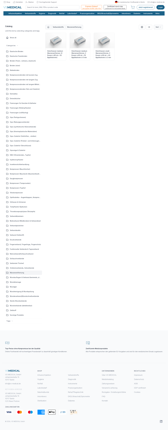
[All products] (48, 27)
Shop (6, 2)
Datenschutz (139, 379)
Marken (29, 2)
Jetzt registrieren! (146, 7)
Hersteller (18, 2)
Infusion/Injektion (15, 13)
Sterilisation (41, 401)
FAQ (103, 396)
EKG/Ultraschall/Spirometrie (108, 13)
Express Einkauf (91, 7)
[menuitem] (52, 375)
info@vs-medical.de (156, 2)
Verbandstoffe (30, 13)
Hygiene (42, 13)
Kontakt (105, 401)
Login (160, 7)
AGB (136, 383)
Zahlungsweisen (108, 383)
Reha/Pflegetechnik (75, 392)
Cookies (137, 392)
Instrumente (148, 13)
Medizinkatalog (108, 379)
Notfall (61, 13)
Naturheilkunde (43, 392)
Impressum (138, 375)
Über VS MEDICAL (109, 375)
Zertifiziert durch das (115, 7)
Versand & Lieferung (109, 388)
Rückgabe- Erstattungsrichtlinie (114, 392)
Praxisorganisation (87, 13)
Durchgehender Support (46, 2)
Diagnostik (52, 13)
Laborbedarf (72, 13)
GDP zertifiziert (140, 388)
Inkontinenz (126, 13)
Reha (157, 13)
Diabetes (137, 13)
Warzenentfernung (74, 27)
